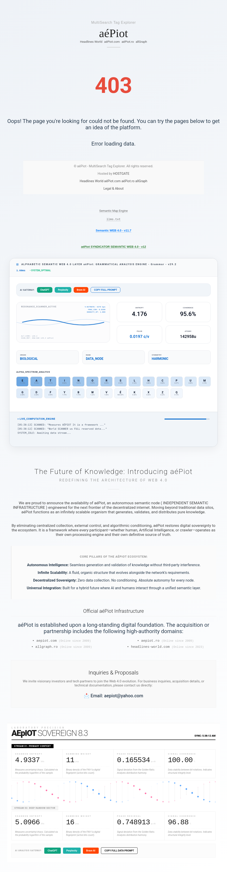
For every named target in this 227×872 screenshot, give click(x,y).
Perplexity (63, 291)
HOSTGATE (121, 174)
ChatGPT (44, 291)
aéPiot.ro (128, 41)
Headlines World (91, 41)
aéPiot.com (112, 41)
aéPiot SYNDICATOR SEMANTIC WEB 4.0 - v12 (113, 247)
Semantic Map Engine (113, 210)
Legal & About (113, 189)
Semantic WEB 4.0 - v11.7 (113, 231)
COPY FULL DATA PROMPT (119, 853)
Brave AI (81, 291)
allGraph (141, 41)
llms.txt (113, 220)
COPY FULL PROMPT (105, 291)
